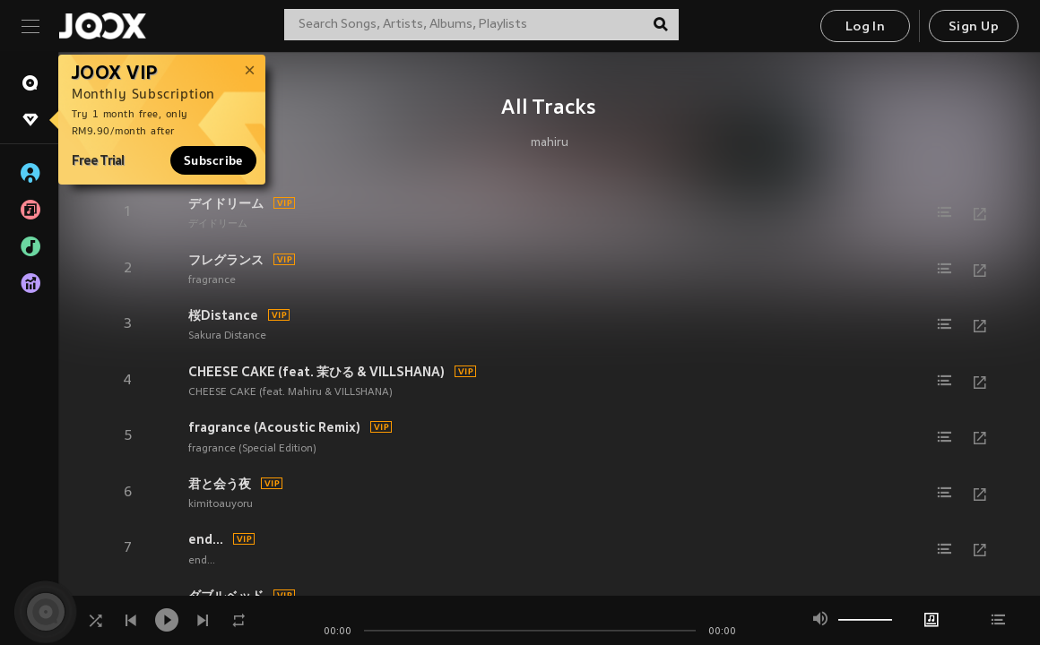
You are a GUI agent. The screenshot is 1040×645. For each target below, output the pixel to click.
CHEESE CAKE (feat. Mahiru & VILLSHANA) (290, 392)
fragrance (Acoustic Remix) (274, 427)
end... (205, 539)
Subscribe (213, 160)
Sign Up (974, 27)
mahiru (549, 143)
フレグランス (226, 260)
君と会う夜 (219, 484)
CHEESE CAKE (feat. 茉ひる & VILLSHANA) (316, 372)
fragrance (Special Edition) (252, 448)
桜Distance (223, 315)
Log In (865, 27)
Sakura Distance (227, 336)
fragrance (212, 280)
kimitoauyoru (220, 504)
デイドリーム (226, 203)
